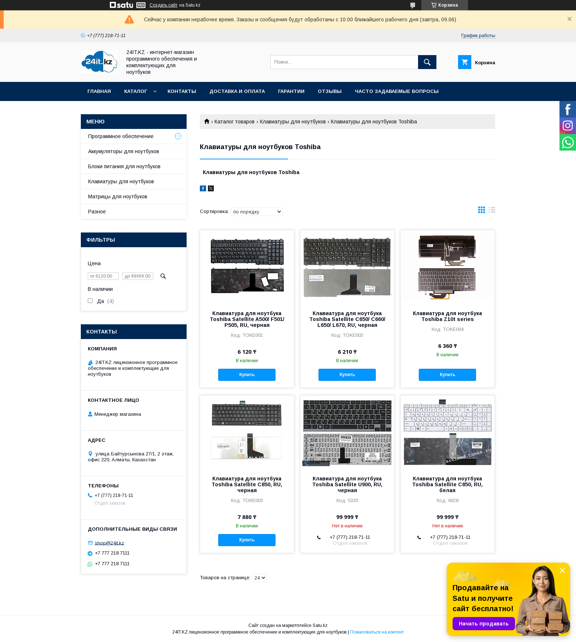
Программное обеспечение (121, 136)
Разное (97, 211)
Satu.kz (320, 625)
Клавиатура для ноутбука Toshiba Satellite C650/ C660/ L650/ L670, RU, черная (347, 319)
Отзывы (330, 91)
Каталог (135, 91)
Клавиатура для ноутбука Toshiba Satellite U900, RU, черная (347, 484)
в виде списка (492, 211)
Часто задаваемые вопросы (397, 91)
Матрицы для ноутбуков (117, 196)
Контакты (182, 91)
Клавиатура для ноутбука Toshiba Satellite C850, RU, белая (447, 484)
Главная (99, 91)
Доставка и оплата (237, 91)
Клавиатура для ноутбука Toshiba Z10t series (447, 316)
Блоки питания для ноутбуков (124, 166)
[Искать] (427, 62)
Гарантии (291, 91)
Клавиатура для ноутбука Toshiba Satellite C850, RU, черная (247, 484)
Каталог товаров (235, 122)
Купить (247, 374)
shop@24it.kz (109, 542)
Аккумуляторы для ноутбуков (123, 151)
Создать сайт (163, 5)
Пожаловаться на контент (377, 632)
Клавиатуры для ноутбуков (293, 122)
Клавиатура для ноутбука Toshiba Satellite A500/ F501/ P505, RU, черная (247, 319)
